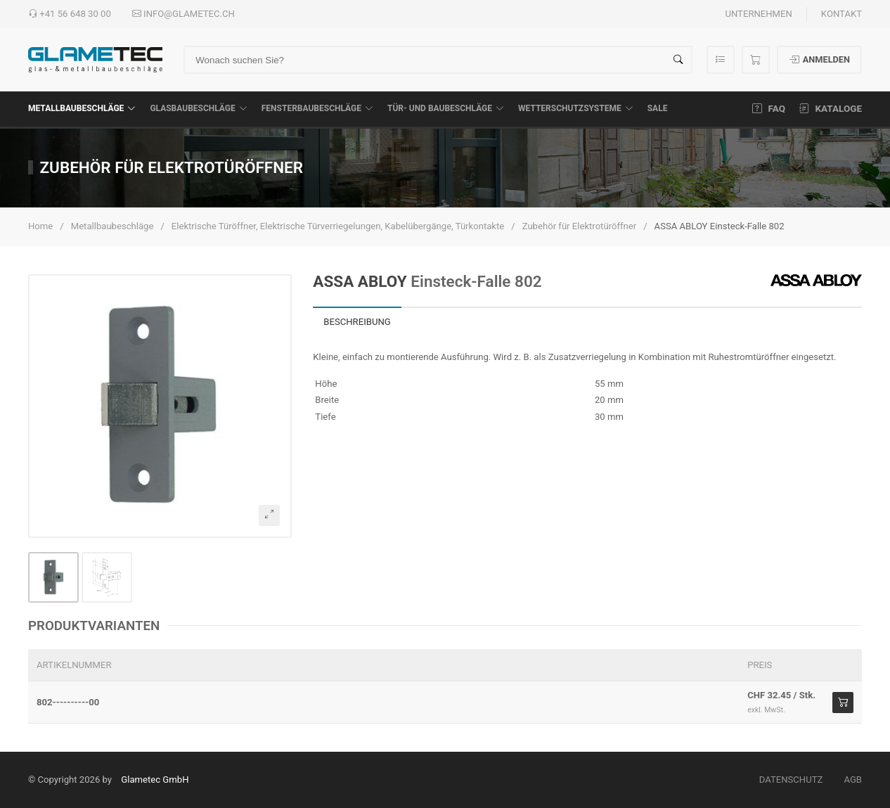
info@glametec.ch (183, 14)
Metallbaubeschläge (82, 108)
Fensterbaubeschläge (317, 108)
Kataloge (830, 108)
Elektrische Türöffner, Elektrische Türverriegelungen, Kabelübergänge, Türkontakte (338, 226)
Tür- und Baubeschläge (445, 108)
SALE (657, 108)
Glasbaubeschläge (198, 108)
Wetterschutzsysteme (575, 108)
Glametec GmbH (154, 779)
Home (40, 226)
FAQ (768, 108)
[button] (160, 406)
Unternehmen (758, 13)
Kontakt (841, 13)
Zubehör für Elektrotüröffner (579, 226)
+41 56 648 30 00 (69, 14)
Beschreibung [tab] (356, 321)
